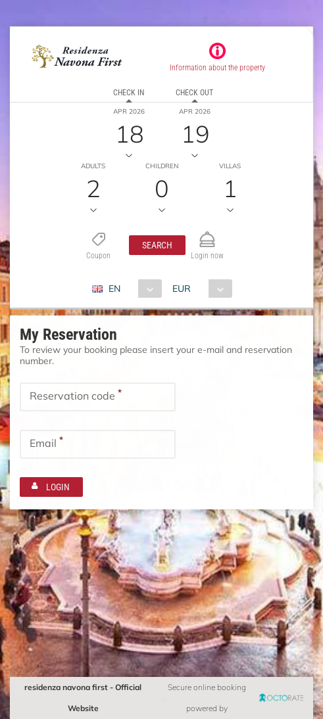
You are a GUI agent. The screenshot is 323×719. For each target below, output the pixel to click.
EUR (181, 288)
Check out (194, 93)
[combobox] (132, 288)
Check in (128, 93)
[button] (157, 245)
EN (114, 288)
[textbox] (98, 397)
